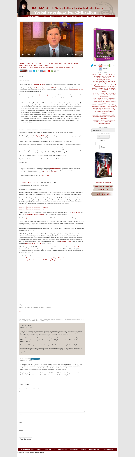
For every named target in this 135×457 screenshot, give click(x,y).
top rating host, (76, 212)
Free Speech (23, 67)
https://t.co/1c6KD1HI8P (50, 172)
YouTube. (103, 65)
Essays (51, 16)
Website (21, 430)
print (56, 71)
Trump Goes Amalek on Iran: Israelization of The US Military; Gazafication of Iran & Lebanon (104, 85)
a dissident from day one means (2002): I (44, 88)
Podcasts (73, 16)
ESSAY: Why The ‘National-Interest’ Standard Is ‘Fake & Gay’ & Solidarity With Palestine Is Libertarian (104, 116)
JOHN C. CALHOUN (40, 225)
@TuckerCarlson (55, 168)
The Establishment (64, 67)
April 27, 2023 (45, 175)
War (73, 67)
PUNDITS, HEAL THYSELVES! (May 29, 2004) (34, 95)
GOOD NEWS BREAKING (27, 182)
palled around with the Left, (33, 243)
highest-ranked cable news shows (34, 214)
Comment (21, 392)
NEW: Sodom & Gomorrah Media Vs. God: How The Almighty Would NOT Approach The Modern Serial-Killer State (104, 76)
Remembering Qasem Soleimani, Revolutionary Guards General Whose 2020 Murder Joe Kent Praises (104, 90)
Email (20, 422)
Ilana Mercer (31, 307)
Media (38, 67)
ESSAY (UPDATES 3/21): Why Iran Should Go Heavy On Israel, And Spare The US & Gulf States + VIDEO (104, 95)
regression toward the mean (33, 218)
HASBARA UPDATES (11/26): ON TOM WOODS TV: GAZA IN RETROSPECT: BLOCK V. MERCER (104, 121)
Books (44, 16)
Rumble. (112, 65)
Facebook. (103, 68)
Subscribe (64, 16)
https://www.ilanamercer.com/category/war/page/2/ (33, 207)
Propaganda (45, 67)
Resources (101, 16)
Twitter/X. (95, 65)
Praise (81, 16)
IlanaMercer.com (33, 16)
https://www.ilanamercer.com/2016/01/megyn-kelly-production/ (44, 260)
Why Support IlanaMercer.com (103, 182)
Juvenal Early (25, 325)
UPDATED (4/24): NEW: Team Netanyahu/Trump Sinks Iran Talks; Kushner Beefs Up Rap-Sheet (104, 81)
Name (20, 414)
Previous (21, 311)
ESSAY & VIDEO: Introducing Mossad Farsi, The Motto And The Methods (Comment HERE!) (104, 105)
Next (83, 312)
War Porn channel (77, 247)
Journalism (32, 67)
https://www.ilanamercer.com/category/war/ (31, 209)
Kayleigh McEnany (41, 136)
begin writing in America (76, 89)
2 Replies (21, 76)
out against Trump (65, 241)
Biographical (90, 16)
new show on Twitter (40, 84)
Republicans (53, 67)
